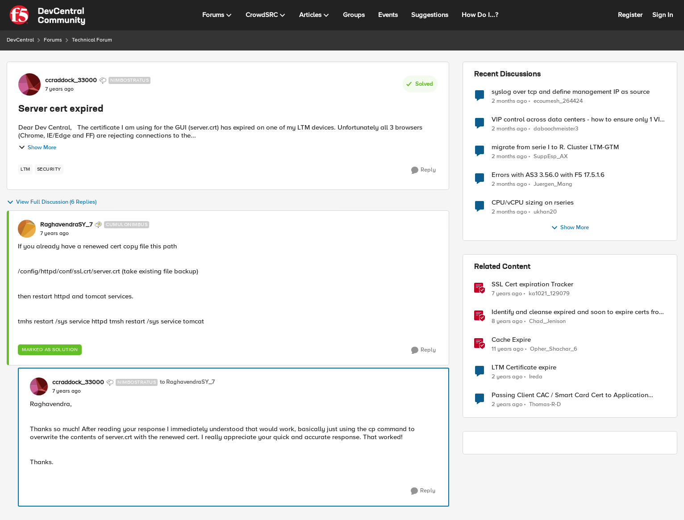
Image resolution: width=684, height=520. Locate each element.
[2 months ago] (509, 101)
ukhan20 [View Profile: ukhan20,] (545, 212)
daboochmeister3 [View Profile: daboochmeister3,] (556, 129)
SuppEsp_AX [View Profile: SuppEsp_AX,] (551, 156)
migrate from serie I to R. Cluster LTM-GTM (555, 147)
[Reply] (423, 170)
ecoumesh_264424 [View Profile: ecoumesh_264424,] (558, 100)
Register (630, 15)
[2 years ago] (507, 377)
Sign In (662, 15)
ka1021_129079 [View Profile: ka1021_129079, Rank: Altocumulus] (549, 293)
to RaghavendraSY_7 (187, 382)
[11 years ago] (507, 349)
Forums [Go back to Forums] (53, 40)
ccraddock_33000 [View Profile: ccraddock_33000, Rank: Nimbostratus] (71, 80)
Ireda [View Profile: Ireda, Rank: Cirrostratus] (535, 376)
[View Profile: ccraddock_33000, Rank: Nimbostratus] (29, 84)
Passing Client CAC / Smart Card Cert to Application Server (570, 395)
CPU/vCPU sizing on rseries (533, 202)
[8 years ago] (507, 321)
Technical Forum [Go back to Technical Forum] (92, 40)
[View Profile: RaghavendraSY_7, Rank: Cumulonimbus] (27, 229)
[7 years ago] (507, 294)
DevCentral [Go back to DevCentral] (20, 40)
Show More (37, 147)
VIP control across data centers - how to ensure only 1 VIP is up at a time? (578, 119)
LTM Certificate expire (524, 367)
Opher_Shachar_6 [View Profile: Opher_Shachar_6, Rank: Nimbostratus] (553, 349)
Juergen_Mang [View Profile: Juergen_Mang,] (553, 184)
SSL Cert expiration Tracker (532, 284)
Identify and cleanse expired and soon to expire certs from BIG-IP (578, 312)
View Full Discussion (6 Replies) (51, 202)
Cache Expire (511, 340)
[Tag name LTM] (25, 169)
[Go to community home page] (47, 15)
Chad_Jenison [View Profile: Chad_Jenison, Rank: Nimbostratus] (547, 321)
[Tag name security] (49, 169)
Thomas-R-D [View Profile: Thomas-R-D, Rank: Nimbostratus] (545, 404)
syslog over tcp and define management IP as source (571, 92)
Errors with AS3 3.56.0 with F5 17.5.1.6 (548, 175)
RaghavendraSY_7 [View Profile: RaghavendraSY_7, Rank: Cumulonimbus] (66, 224)
